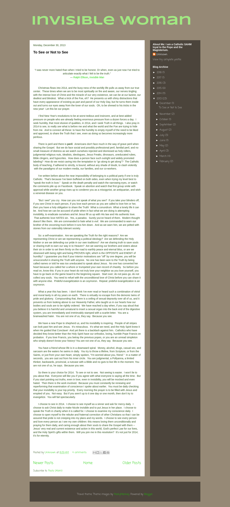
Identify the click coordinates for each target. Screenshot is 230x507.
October (164, 119)
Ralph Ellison (80, 77)
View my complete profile (167, 60)
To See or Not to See (50, 52)
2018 (159, 72)
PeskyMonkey (121, 494)
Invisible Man (96, 77)
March (163, 156)
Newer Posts (43, 463)
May (162, 146)
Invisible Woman (111, 21)
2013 (159, 99)
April (163, 151)
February (165, 161)
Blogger (148, 494)
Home (88, 463)
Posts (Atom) (55, 471)
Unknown (161, 54)
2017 (159, 78)
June (163, 140)
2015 (159, 88)
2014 (159, 93)
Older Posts (132, 463)
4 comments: (80, 452)
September (166, 125)
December (166, 103)
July (162, 135)
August (164, 130)
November (166, 114)
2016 (160, 83)
